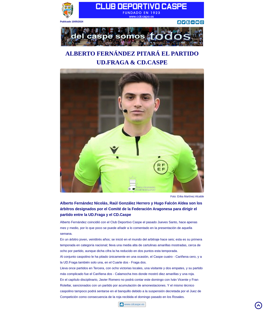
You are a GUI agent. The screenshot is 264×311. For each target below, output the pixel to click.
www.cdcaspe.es (134, 304)
